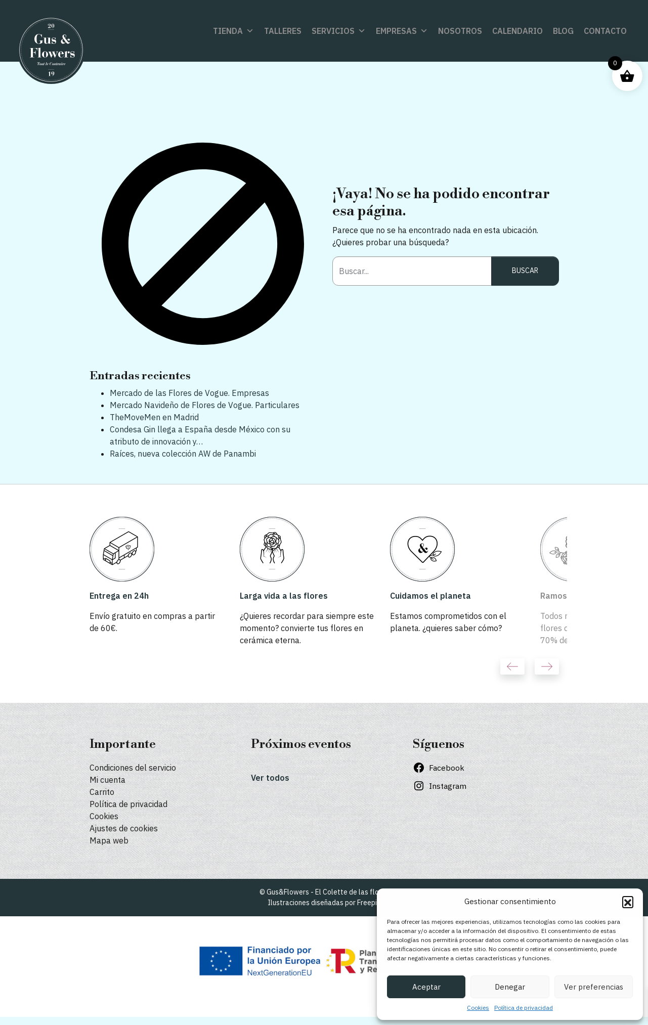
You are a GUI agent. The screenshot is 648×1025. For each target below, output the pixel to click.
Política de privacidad (523, 1007)
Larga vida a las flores (284, 596)
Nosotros (460, 31)
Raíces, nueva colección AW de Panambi (183, 454)
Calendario (517, 31)
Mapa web (109, 840)
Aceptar (426, 987)
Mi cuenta (107, 780)
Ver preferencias (593, 987)
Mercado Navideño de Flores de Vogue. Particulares (204, 405)
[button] (628, 902)
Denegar (510, 987)
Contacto (605, 31)
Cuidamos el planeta (430, 596)
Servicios (339, 31)
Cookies (478, 1007)
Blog (563, 31)
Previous (512, 666)
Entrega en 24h (119, 596)
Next (547, 666)
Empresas (402, 31)
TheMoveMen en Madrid (154, 417)
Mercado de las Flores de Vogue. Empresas (189, 393)
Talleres (282, 31)
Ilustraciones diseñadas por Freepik (324, 902)
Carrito (102, 792)
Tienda (233, 31)
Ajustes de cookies (124, 828)
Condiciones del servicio (133, 768)
